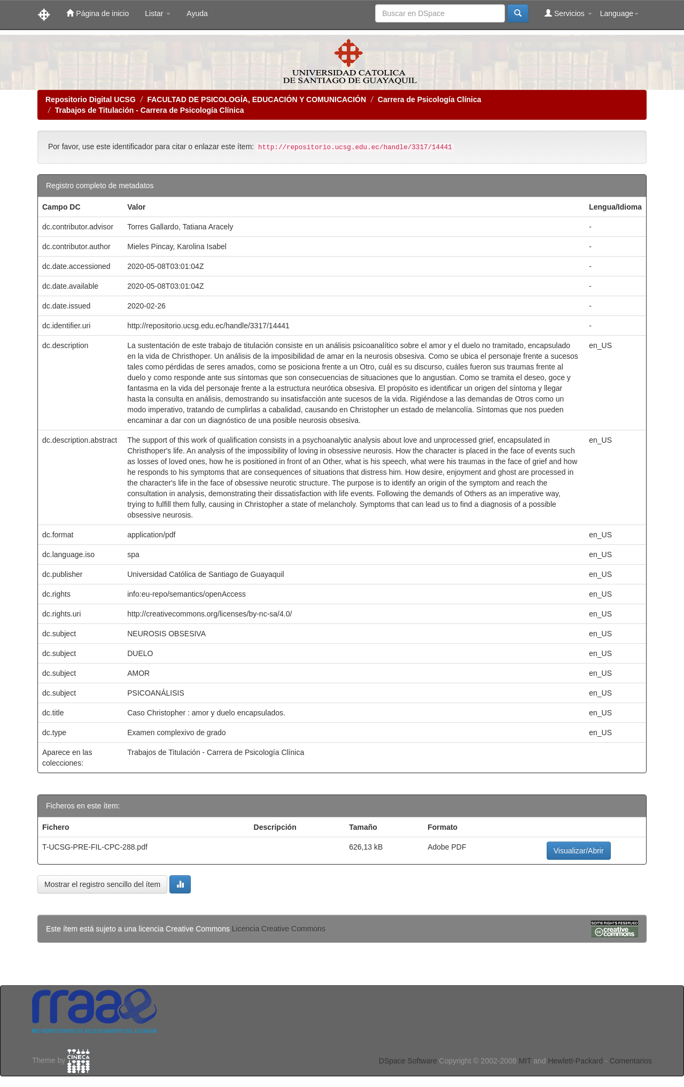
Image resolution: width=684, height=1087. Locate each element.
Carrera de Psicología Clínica (429, 99)
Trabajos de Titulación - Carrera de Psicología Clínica (149, 110)
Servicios (568, 13)
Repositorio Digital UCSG (90, 99)
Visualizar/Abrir (579, 850)
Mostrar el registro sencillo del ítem (102, 884)
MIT (524, 1061)
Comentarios (631, 1061)
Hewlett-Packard (575, 1061)
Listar (157, 13)
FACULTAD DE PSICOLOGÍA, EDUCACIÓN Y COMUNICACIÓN (256, 99)
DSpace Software (408, 1061)
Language (619, 13)
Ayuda (196, 13)
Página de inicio (97, 13)
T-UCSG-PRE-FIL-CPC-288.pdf (94, 847)
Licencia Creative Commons (278, 928)
